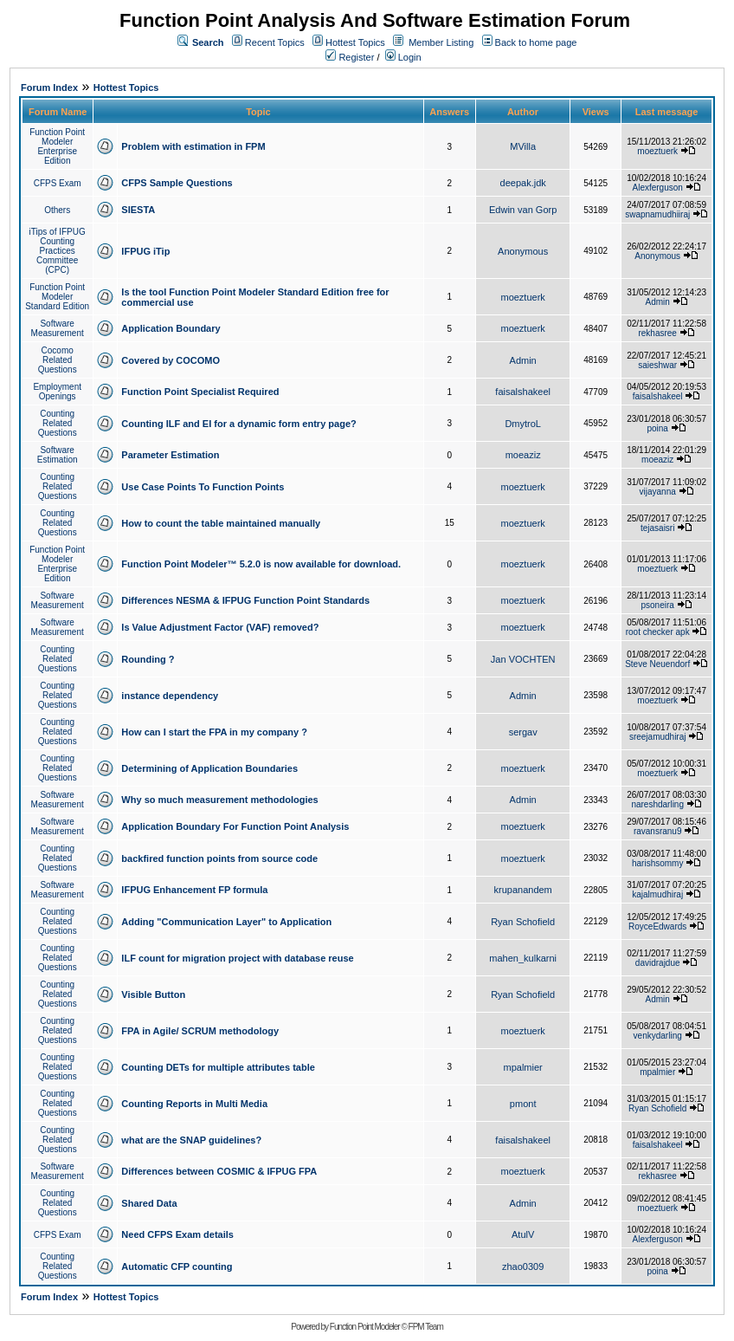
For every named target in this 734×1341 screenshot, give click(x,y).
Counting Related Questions (57, 423)
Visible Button (153, 994)
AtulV (523, 1234)
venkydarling (658, 1035)
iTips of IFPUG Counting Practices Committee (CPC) (57, 251)
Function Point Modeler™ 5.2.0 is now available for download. (261, 564)
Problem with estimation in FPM (193, 146)
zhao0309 (523, 1266)
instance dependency (169, 695)
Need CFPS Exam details (177, 1234)
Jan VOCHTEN (523, 659)
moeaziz (523, 455)
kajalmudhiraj (657, 894)
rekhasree (657, 333)
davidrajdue (657, 963)
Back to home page (536, 42)
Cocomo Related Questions (57, 360)
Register (349, 57)
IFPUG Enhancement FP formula (194, 889)
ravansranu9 (658, 831)
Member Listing (441, 42)
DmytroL (523, 423)
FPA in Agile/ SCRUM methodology (200, 1031)
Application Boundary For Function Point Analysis (235, 826)
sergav (523, 732)
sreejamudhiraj (657, 737)
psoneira (657, 605)
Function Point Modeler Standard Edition (57, 296)
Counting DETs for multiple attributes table (217, 1067)
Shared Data (149, 1203)
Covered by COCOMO (170, 360)
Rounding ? (147, 659)
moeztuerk (657, 151)
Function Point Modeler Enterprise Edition (57, 146)
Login (403, 57)
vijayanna (658, 491)
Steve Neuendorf (657, 664)
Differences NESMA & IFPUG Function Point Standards (245, 600)
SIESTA (138, 209)
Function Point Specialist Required (200, 391)
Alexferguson (658, 187)
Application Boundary (170, 328)
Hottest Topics (355, 42)
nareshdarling (657, 804)
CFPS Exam (57, 183)
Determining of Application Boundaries (209, 768)
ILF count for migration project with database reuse (237, 958)
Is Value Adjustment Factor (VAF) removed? (220, 627)
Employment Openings (57, 391)
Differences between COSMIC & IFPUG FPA (219, 1171)
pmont (523, 1103)
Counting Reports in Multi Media (194, 1103)
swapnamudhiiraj (657, 214)
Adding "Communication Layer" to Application (226, 922)
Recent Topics (275, 42)
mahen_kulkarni (523, 958)
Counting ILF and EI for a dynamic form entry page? (238, 423)
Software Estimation (57, 454)
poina (657, 428)
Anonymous (523, 251)
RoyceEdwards (657, 926)
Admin (658, 302)
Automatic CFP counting (176, 1266)
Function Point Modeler (365, 1326)
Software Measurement (57, 328)
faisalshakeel (522, 391)
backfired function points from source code (219, 858)
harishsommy (657, 863)
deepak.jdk (523, 183)
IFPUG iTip (145, 251)
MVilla (523, 146)
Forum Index (49, 87)
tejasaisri (657, 528)
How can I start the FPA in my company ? (214, 732)
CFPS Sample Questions (176, 183)
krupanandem (523, 889)
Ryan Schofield (523, 922)
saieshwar (657, 365)
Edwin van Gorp (523, 209)
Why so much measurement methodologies (219, 799)
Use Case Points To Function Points (202, 487)
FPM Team (426, 1326)
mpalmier (523, 1067)
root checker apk (658, 632)
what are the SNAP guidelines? (191, 1140)
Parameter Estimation (170, 455)
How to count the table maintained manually (220, 523)
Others (57, 210)
